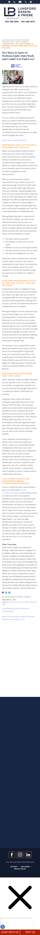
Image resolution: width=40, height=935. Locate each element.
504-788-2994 (12, 21)
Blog (18, 42)
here (18, 536)
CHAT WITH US (10, 932)
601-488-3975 (28, 21)
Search (25, 2)
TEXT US (30, 932)
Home (9, 2)
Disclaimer (25, 867)
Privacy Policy (20, 869)
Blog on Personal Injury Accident (17, 602)
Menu (30, 2)
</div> (16, 926)
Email (20, 2)
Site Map (13, 867)
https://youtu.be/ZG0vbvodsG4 (14, 140)
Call (14, 2)
